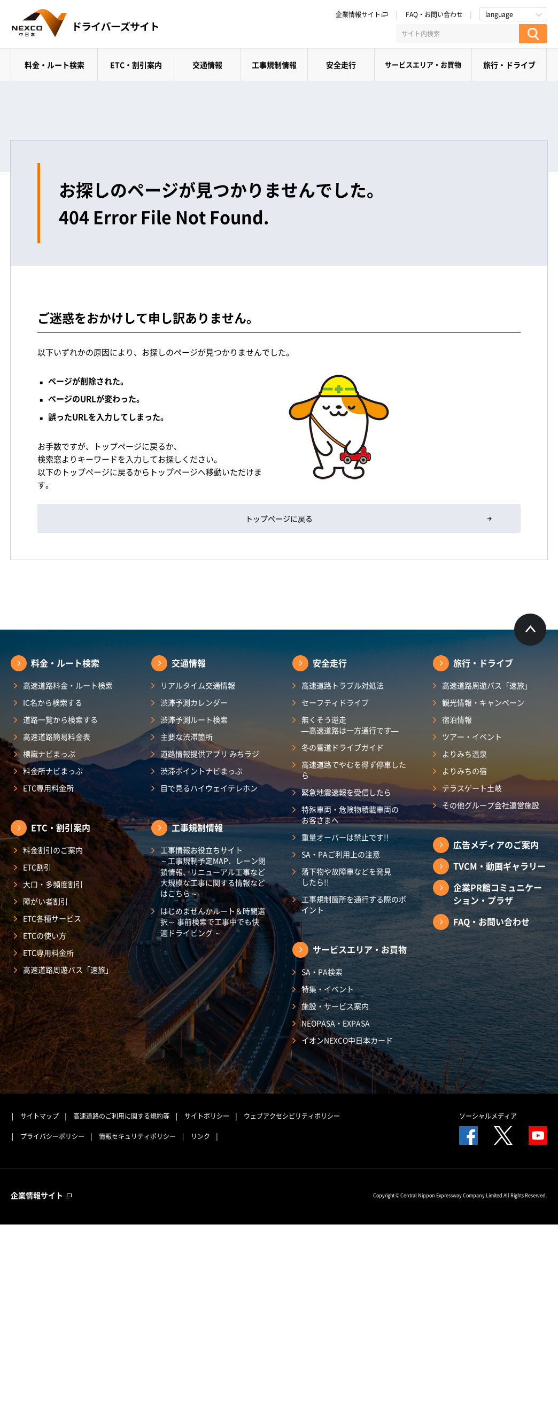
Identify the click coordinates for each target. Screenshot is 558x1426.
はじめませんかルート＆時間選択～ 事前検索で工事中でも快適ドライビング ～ (212, 921)
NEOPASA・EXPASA (335, 1023)
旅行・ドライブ (509, 64)
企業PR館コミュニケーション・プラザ (497, 893)
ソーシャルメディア (488, 1116)
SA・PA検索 (322, 971)
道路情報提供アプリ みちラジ (209, 753)
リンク (200, 1136)
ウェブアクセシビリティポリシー (292, 1116)
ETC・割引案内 (136, 64)
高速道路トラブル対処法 (342, 685)
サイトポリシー (206, 1116)
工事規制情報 (274, 64)
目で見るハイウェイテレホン (209, 787)
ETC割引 (37, 867)
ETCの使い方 (44, 935)
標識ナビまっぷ (49, 753)
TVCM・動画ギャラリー (499, 865)
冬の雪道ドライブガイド (342, 747)
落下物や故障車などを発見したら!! (346, 876)
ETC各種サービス (52, 918)
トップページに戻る (279, 518)
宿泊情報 (457, 719)
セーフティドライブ (335, 702)
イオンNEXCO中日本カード (347, 1040)
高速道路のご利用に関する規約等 (121, 1116)
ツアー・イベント (472, 736)
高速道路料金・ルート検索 (68, 685)
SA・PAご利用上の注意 (340, 854)
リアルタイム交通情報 (197, 685)
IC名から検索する (52, 702)
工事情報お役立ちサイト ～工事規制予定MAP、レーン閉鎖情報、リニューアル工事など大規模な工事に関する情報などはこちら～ (213, 871)
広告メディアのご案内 (496, 844)
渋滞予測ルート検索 (194, 719)
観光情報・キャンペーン (483, 702)
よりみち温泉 (464, 753)
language (499, 14)
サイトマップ (39, 1116)
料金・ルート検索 (54, 64)
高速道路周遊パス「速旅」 (68, 969)
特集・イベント (327, 988)
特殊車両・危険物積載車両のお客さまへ (350, 814)
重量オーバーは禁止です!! (345, 837)
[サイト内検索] (457, 33)
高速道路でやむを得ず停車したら (353, 769)
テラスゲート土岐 (472, 787)
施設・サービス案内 (335, 1006)
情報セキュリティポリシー (137, 1136)
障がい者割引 (45, 901)
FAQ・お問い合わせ (434, 14)
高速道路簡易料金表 (56, 736)
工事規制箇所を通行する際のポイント (353, 904)
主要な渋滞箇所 (186, 736)
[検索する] (533, 33)
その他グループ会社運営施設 (490, 805)
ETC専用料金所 (48, 787)
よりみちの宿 (464, 770)
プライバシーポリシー (52, 1136)
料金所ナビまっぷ (53, 770)
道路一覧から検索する (60, 719)
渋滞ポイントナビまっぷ (201, 770)
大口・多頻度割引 (53, 884)
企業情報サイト (362, 14)
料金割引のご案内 (53, 849)
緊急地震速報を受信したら (346, 792)
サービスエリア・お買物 (423, 64)
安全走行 (341, 64)
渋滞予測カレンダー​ (194, 702)
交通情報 (207, 64)
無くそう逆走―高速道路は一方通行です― (350, 724)
